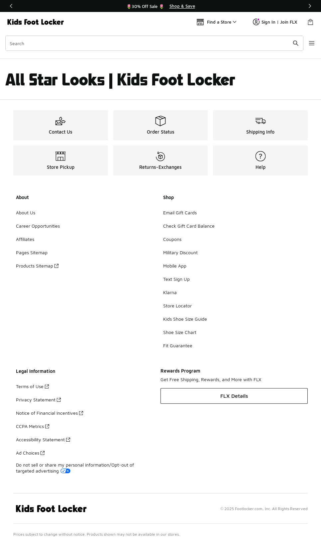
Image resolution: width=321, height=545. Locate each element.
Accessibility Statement (43, 439)
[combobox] (151, 43)
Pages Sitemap (32, 252)
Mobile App (174, 266)
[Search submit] (289, 43)
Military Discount (180, 252)
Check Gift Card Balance (189, 226)
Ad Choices (30, 453)
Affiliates (25, 239)
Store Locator (177, 305)
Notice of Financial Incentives (49, 413)
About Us (25, 212)
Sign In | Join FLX (275, 22)
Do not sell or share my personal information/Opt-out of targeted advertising (75, 468)
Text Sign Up (176, 279)
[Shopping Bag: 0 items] (310, 22)
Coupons (172, 239)
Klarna (170, 292)
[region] (160, 6)
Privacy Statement (38, 399)
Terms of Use (32, 386)
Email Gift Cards (180, 212)
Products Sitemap (37, 266)
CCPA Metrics (32, 426)
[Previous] (11, 6)
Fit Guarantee (177, 345)
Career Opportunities (38, 226)
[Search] (151, 43)
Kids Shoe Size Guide (185, 319)
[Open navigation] (307, 43)
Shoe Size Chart (179, 332)
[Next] (309, 6)
